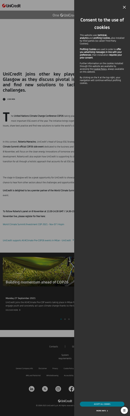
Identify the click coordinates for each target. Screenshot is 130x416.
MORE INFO (101, 411)
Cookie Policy (100, 69)
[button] (124, 410)
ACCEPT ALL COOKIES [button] (102, 404)
